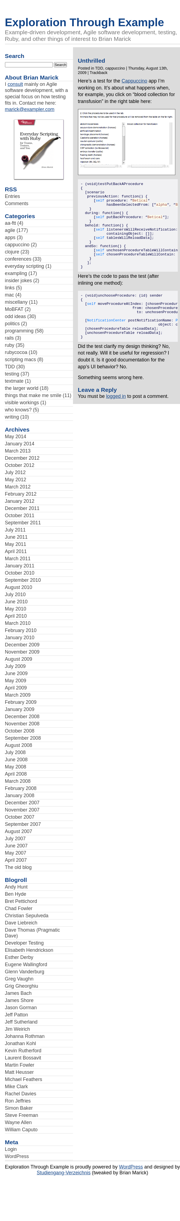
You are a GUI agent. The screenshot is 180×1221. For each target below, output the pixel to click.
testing (12, 374)
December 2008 (22, 716)
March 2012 (18, 487)
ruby (9, 345)
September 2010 (23, 580)
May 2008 (15, 767)
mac (9, 295)
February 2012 (20, 494)
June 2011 (16, 537)
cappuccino (17, 244)
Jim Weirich (17, 1029)
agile (10, 230)
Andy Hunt (16, 887)
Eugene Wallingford (26, 964)
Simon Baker (19, 1108)
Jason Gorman (21, 1007)
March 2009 (18, 695)
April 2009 (16, 688)
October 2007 (20, 817)
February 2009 (20, 702)
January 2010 (20, 637)
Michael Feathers (23, 1079)
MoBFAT (14, 309)
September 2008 (23, 738)
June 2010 (16, 601)
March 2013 (18, 451)
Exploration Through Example (84, 22)
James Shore (19, 1000)
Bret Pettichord (21, 901)
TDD (10, 366)
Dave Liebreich (21, 923)
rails (9, 338)
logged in (116, 423)
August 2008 (18, 745)
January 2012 (20, 501)
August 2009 (18, 659)
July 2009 (15, 666)
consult (15, 84)
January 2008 (20, 795)
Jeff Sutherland (21, 1022)
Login (11, 1149)
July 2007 (15, 838)
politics (12, 323)
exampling (16, 273)
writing (12, 417)
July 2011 (15, 530)
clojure (12, 252)
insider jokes (18, 280)
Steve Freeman (21, 1115)
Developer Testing (24, 943)
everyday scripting (24, 266)
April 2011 (16, 551)
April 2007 (16, 860)
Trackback (98, 72)
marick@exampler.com (29, 109)
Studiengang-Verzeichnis (64, 1172)
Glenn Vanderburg (24, 971)
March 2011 (18, 558)
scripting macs (20, 359)
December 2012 (22, 458)
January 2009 (20, 709)
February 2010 (20, 630)
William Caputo (21, 1129)
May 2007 (15, 853)
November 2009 (22, 652)
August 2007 (18, 831)
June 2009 (16, 673)
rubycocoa (16, 352)
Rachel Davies (20, 1093)
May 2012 (15, 479)
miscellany (16, 302)
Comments (16, 203)
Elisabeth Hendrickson (29, 950)
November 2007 (22, 810)
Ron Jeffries (18, 1101)
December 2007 (22, 802)
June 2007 (16, 846)
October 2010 (20, 573)
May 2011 (15, 544)
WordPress (17, 1156)
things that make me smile (33, 395)
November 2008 (22, 723)
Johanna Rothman (25, 1036)
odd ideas (15, 316)
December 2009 (22, 645)
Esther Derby (19, 957)
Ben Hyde (15, 894)
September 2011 (23, 522)
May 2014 (15, 436)
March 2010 (18, 623)
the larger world (21, 388)
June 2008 (16, 759)
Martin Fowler (20, 1065)
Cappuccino (134, 81)
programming (19, 331)
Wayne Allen (18, 1122)
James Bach (18, 993)
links (10, 287)
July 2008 (15, 752)
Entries (12, 196)
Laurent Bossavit (23, 1058)
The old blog (18, 867)
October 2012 (20, 465)
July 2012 (15, 472)
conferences (18, 259)
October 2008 (20, 731)
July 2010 (15, 594)
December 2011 (22, 508)
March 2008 (18, 781)
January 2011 (20, 566)
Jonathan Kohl (20, 1043)
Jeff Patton (16, 1015)
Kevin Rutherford (23, 1050)
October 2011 (20, 515)
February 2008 (20, 788)
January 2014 (20, 443)
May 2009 (15, 680)
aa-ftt (10, 223)
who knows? (18, 410)
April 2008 (16, 774)
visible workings (22, 402)
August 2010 (18, 587)
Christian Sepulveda (26, 915)
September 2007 (23, 824)
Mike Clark (16, 1086)
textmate (14, 381)
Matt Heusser (19, 1072)
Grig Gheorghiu (21, 986)
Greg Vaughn (19, 979)
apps (10, 237)
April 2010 (16, 616)
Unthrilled (91, 60)
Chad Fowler (19, 908)
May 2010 (15, 609)
